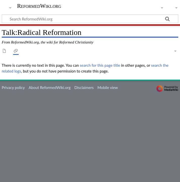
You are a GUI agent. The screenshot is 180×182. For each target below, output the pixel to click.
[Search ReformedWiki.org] (90, 19)
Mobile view (107, 87)
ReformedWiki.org (39, 6)
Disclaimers (84, 87)
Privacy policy (13, 87)
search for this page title (100, 65)
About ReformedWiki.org (49, 87)
